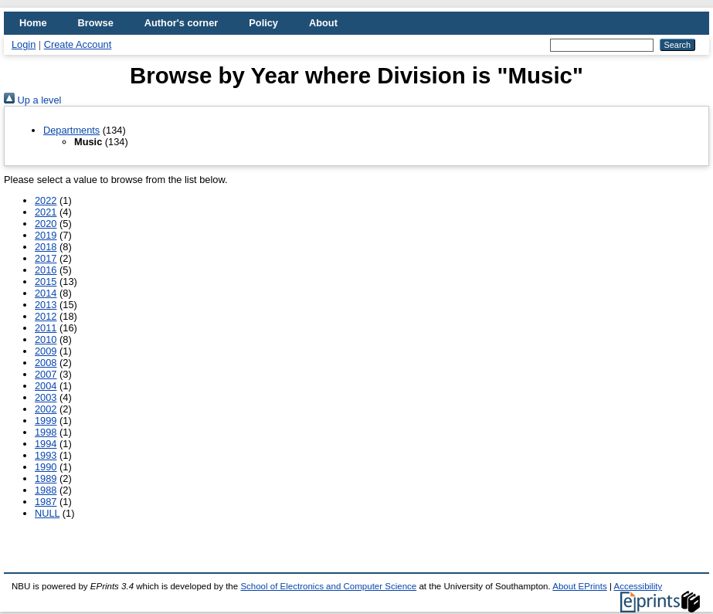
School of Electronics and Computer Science (328, 586)
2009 (45, 351)
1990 (45, 467)
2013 (45, 304)
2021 (45, 212)
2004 (45, 386)
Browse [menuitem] (96, 23)
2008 (45, 362)
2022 (45, 200)
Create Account (78, 44)
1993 (45, 455)
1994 (45, 443)
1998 (45, 432)
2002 (45, 409)
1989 (45, 478)
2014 (45, 293)
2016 (45, 270)
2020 (45, 223)
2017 (45, 258)
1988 (45, 490)
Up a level (32, 100)
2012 (45, 316)
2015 (45, 281)
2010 (45, 339)
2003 (45, 397)
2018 (45, 247)
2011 (45, 328)
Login (24, 44)
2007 (45, 374)
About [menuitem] (323, 23)
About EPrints (579, 586)
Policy (263, 23)
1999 (45, 420)
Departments (71, 130)
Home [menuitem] (33, 23)
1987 (45, 501)
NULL (47, 513)
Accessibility (637, 586)
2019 (45, 235)
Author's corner (181, 23)
